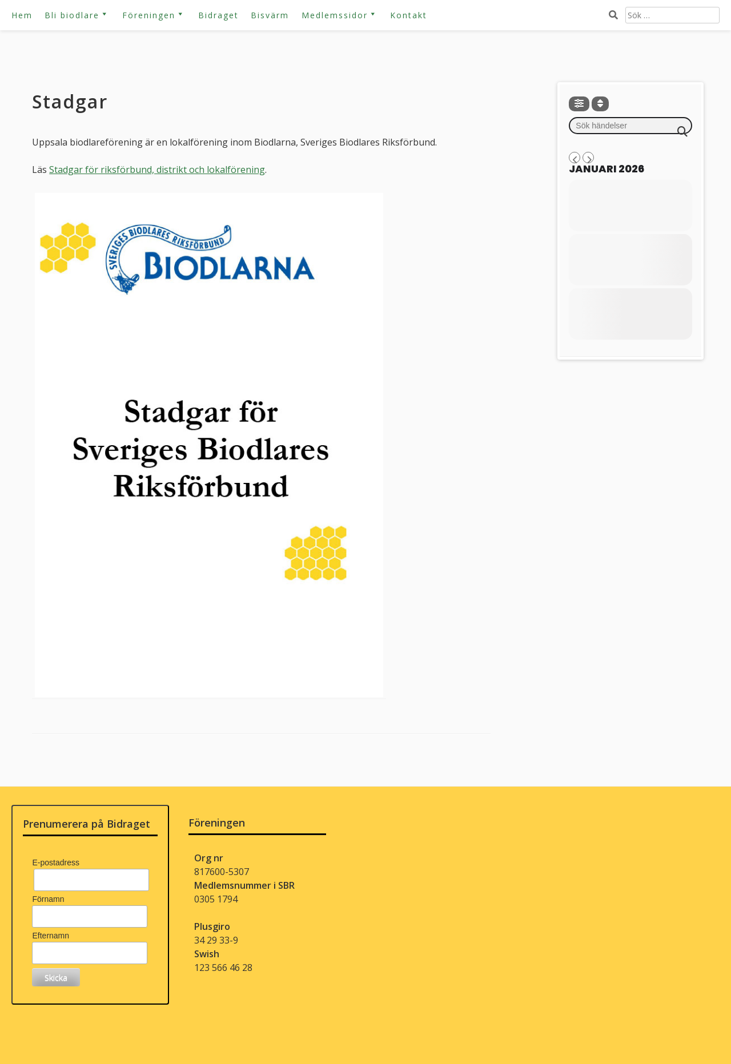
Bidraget (218, 15)
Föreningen (148, 15)
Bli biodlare (72, 15)
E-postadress (55, 862)
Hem (22, 15)
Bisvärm (270, 15)
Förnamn (48, 899)
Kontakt (408, 15)
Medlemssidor (335, 15)
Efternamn (50, 935)
